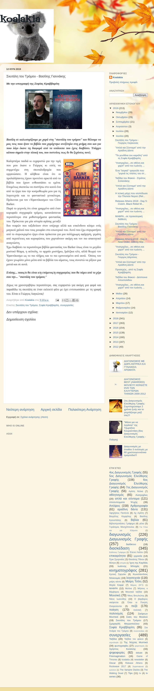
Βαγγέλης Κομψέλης (120, 516)
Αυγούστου (122, 126)
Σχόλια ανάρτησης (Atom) (34, 417)
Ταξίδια (113, 639)
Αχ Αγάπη (139, 513)
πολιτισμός (116, 613)
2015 (116, 332)
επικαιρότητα (117, 555)
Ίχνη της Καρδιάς (138, 562)
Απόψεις (114, 505)
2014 (116, 337)
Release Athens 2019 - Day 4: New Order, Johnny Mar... (131, 240)
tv (140, 673)
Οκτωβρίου (122, 117)
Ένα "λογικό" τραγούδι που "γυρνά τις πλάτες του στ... (130, 172)
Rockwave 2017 (117, 666)
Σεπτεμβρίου (123, 121)
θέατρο (112, 563)
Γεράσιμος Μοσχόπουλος (121, 527)
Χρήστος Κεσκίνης (122, 649)
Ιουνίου (120, 136)
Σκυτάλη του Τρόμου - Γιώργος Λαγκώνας (127, 141)
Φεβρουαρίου (123, 307)
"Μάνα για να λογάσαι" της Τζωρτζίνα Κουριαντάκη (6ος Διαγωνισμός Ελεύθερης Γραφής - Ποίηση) (127, 431)
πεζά (134, 605)
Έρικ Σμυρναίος (116, 559)
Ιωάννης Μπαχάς (128, 566)
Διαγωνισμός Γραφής (128, 539)
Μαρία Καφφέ (116, 585)
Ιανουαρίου (122, 312)
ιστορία (123, 563)
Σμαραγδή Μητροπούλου (124, 623)
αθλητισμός (116, 494)
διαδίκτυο (131, 544)
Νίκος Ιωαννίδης (117, 599)
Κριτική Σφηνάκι (117, 574)
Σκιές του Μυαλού (137, 617)
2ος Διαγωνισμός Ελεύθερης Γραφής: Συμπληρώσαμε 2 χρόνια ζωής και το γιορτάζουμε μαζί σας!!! (134, 408)
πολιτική (137, 610)
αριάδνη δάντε (127, 509)
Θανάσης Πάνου (137, 559)
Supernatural (138, 666)
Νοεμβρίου (122, 112)
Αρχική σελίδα (51, 409)
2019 (116, 108)
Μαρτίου (121, 303)
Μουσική (114, 595)
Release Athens (134, 663)
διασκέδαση (119, 548)
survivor (112, 670)
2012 (116, 346)
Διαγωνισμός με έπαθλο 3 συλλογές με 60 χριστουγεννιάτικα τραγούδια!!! (136, 451)
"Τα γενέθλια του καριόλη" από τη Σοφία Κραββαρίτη (131, 157)
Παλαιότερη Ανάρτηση (84, 409)
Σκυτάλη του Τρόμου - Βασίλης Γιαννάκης (127, 225)
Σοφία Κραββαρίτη (49, 305)
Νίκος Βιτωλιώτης (135, 595)
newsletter (139, 659)
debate (139, 653)
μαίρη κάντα (115, 581)
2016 (116, 327)
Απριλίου (121, 298)
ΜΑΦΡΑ (113, 588)
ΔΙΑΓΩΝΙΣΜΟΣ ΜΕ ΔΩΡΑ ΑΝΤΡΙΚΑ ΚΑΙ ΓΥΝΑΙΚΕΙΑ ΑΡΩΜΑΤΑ (135, 365)
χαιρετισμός (140, 646)
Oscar (112, 663)
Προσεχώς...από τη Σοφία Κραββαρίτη (129, 271)
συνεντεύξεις (139, 631)
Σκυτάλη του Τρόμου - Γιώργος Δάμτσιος (127, 255)
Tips (130, 673)
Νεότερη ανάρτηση (20, 409)
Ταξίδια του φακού (133, 639)
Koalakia (118, 77)
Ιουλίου (120, 131)
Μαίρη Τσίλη (133, 581)
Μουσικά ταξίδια (133, 592)
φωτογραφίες (121, 645)
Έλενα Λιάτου (136, 552)
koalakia (20, 20)
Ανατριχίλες (141, 495)
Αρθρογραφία (139, 505)
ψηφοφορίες (117, 652)
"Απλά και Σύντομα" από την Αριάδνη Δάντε (130, 149)
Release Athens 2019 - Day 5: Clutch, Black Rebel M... (131, 202)
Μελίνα (128, 588)
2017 (116, 323)
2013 (116, 342)
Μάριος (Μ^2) (136, 585)
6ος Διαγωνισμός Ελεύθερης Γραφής (128, 483)
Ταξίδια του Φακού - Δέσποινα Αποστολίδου (131, 278)
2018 (116, 318)
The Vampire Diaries (130, 670)
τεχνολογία (113, 642)
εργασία (138, 556)
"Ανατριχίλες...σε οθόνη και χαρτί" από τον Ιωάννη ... (130, 164)
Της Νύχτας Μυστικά (136, 642)
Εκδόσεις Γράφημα (117, 552)
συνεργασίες (67, 305)
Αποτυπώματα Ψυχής (123, 502)
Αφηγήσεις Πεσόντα (119, 513)
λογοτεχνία (133, 577)
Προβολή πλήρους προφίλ (123, 82)
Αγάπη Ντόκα (136, 491)
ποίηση (114, 609)
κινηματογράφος (123, 570)
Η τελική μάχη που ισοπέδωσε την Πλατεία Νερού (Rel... (131, 195)
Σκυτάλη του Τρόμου (27, 305)
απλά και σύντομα (127, 498)
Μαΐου (119, 293)
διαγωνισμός (120, 534)
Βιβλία (135, 519)
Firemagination (117, 656)
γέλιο (141, 523)
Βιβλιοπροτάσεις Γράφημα (122, 523)
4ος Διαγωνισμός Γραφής (125, 472)
